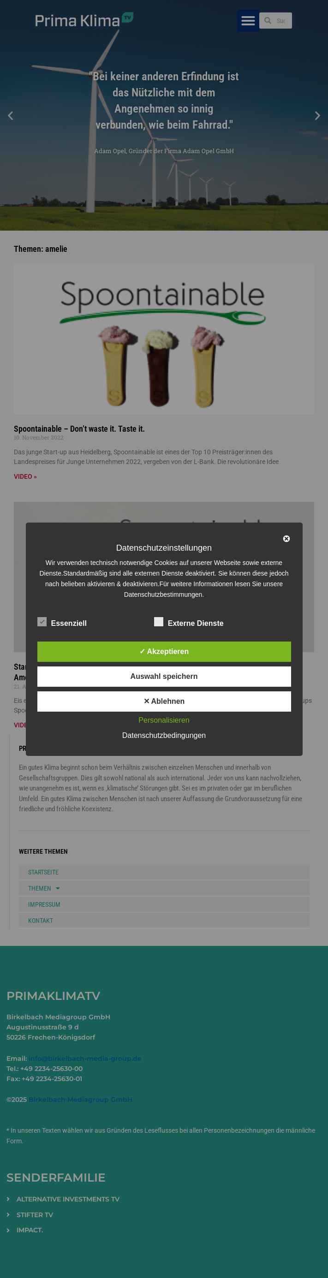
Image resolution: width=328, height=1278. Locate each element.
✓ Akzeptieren (164, 651)
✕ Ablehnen (164, 701)
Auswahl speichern (164, 676)
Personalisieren (163, 720)
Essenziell (62, 621)
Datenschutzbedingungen (164, 735)
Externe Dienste (189, 621)
